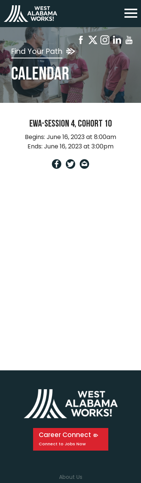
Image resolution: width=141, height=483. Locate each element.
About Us (70, 477)
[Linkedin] (116, 41)
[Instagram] (104, 41)
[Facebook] (80, 41)
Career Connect (65, 434)
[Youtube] (128, 41)
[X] (92, 41)
